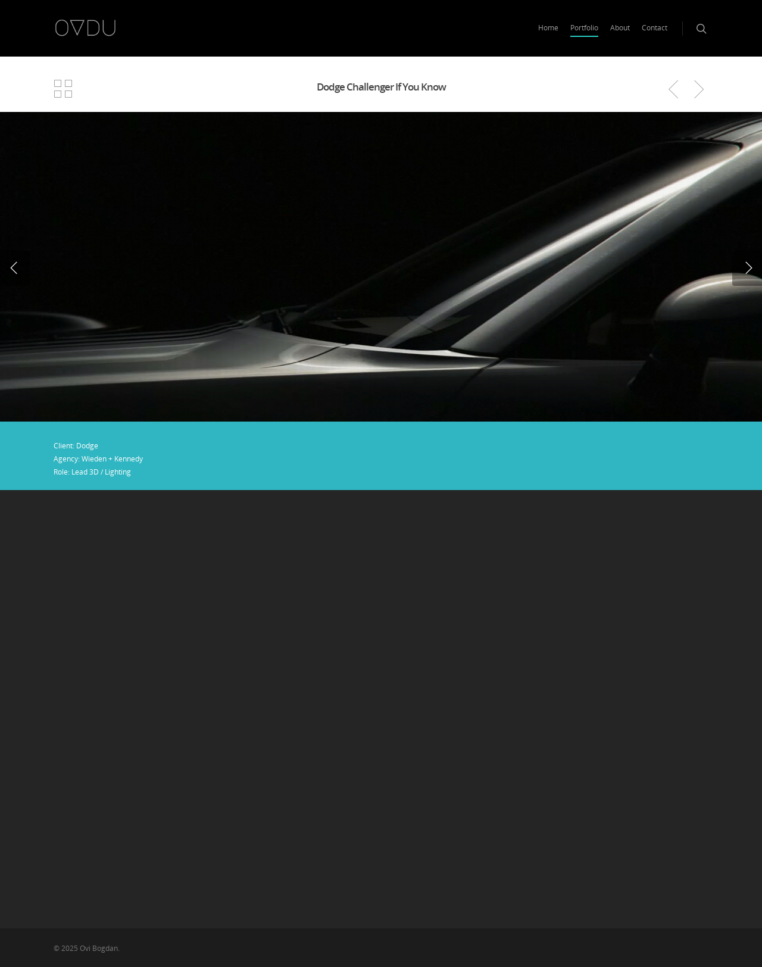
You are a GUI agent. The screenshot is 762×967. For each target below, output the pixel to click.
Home (548, 28)
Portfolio (584, 28)
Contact (654, 28)
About (620, 28)
